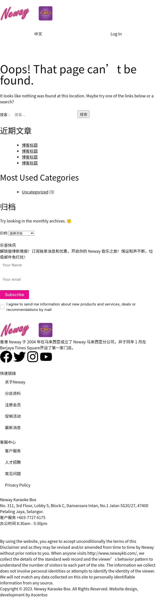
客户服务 (13, 451)
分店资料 (13, 393)
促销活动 (13, 416)
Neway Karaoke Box (52, 589)
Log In (116, 34)
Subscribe (14, 294)
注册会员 (13, 405)
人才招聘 (13, 462)
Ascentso (39, 595)
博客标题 (30, 145)
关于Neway (15, 382)
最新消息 (13, 427)
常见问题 (13, 473)
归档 (3, 233)
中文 (38, 34)
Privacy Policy (17, 485)
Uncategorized (35, 192)
